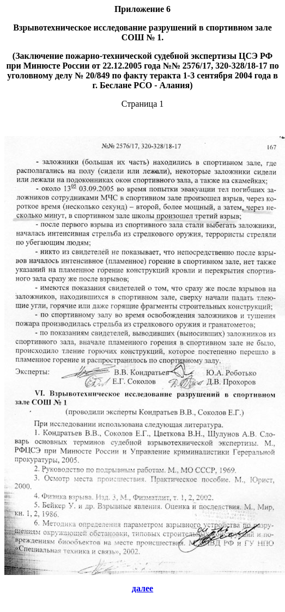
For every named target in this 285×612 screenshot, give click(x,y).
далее (142, 588)
